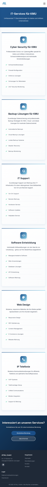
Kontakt (27, 466)
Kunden (27, 464)
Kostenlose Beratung (23, 433)
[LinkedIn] (3, 464)
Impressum (5, 478)
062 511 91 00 (23, 439)
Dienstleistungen (30, 461)
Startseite (28, 458)
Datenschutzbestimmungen (10, 475)
